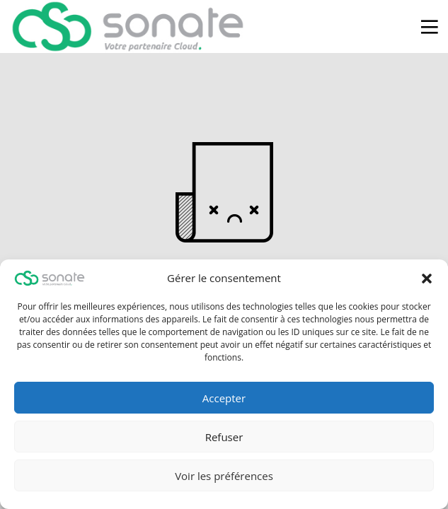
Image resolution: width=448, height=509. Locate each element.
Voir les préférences (224, 476)
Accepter (224, 398)
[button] (427, 278)
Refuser (224, 437)
